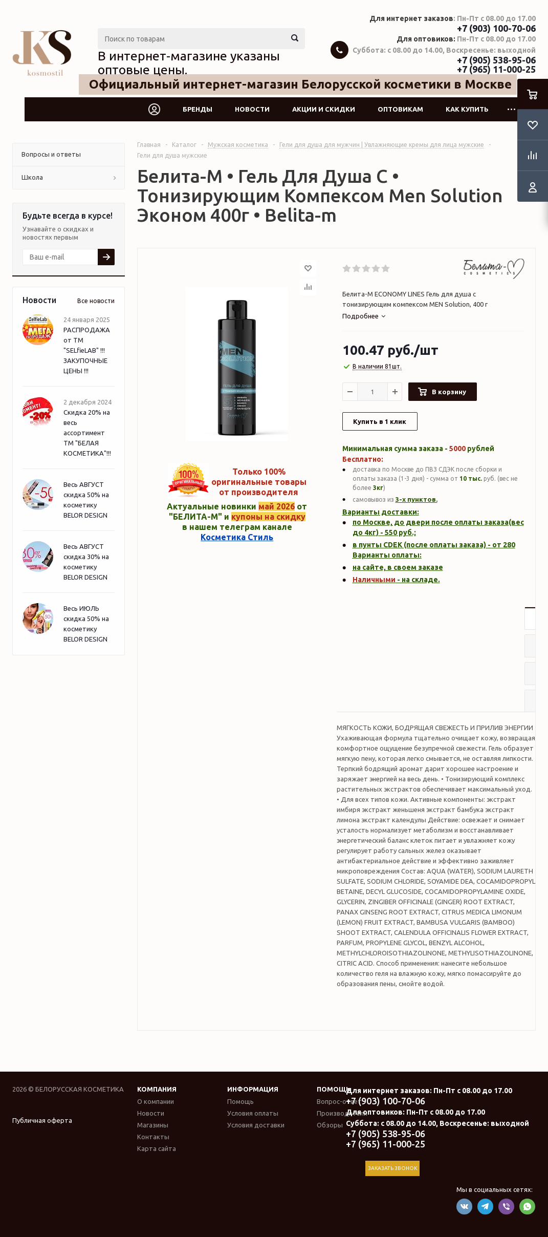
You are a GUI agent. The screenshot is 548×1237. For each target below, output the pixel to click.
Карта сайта (156, 1148)
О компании (155, 1101)
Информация (252, 1089)
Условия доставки (255, 1124)
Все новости (96, 300)
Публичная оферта (42, 1120)
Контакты (153, 1136)
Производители (342, 1113)
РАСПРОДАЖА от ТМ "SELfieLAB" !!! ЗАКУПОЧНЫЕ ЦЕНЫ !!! (86, 350)
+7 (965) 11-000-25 (496, 69)
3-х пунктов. (416, 499)
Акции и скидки (323, 109)
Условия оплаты (252, 1113)
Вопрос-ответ (339, 1101)
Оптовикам (400, 109)
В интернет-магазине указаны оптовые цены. (189, 63)
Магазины (152, 1124)
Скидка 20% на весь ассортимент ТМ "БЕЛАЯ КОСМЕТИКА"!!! (87, 433)
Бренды (197, 109)
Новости (252, 109)
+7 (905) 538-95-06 (496, 60)
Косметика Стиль (237, 537)
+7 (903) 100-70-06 (496, 28)
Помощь (333, 1089)
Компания (157, 1089)
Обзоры (330, 1124)
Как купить (467, 109)
